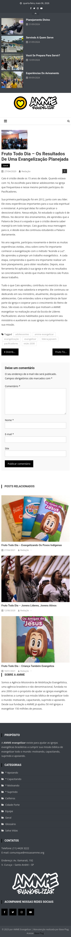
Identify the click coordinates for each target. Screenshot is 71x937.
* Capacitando (13, 779)
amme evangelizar (44, 334)
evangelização (11, 339)
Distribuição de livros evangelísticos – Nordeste (12, 352)
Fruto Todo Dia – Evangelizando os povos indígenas (31, 545)
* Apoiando (11, 772)
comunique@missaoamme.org (27, 852)
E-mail (9, 434)
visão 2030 (29, 343)
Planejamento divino (38, 19)
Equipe (9, 811)
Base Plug (39, 933)
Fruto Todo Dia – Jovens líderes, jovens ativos (28, 605)
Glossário (10, 824)
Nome (9, 420)
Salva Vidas (11, 830)
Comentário (12, 386)
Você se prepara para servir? (43, 55)
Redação (25, 171)
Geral (5, 165)
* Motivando (12, 785)
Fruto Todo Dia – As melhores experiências (62, 352)
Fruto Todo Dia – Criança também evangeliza (27, 666)
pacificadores (11, 343)
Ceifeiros (10, 798)
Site (7, 448)
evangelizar (30, 339)
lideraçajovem (49, 339)
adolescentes (22, 334)
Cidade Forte (12, 804)
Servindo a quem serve (40, 37)
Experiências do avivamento (42, 73)
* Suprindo (11, 792)
